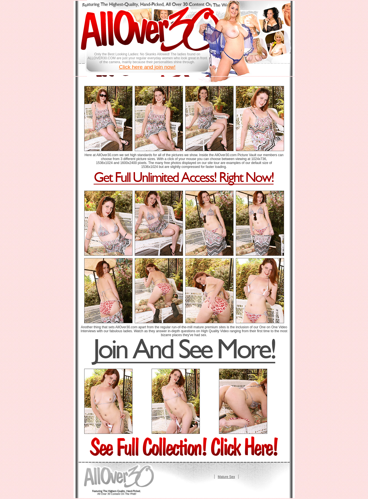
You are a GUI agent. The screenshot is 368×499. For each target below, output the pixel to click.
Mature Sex (226, 477)
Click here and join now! (147, 67)
